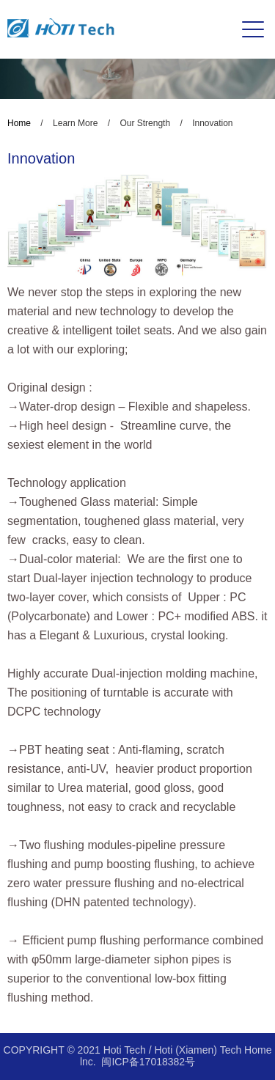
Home (19, 123)
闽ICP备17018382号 (148, 1062)
